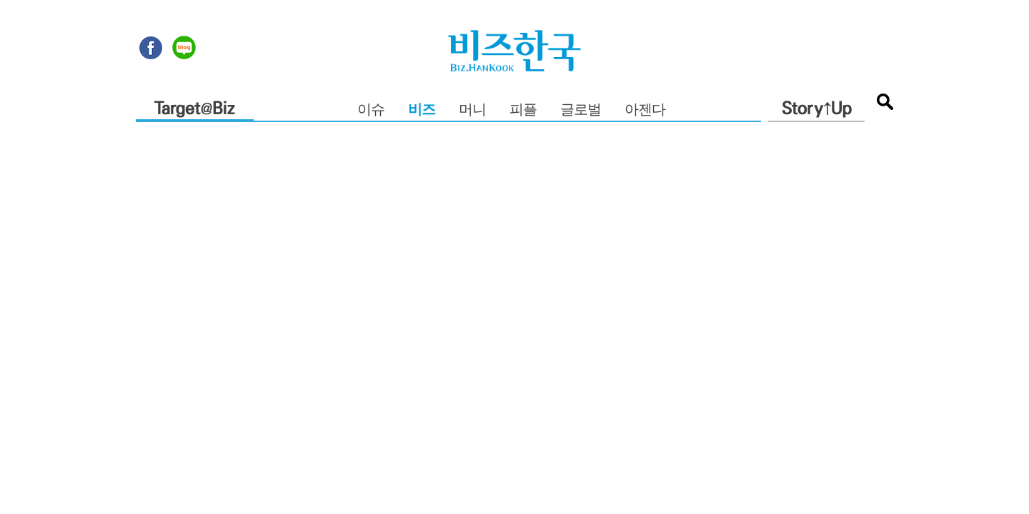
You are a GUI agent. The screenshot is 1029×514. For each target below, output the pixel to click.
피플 (523, 110)
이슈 (370, 110)
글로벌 (580, 110)
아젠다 (645, 110)
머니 (472, 110)
